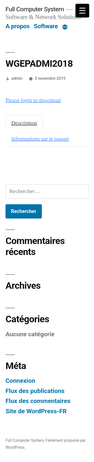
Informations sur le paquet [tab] (40, 138)
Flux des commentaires (38, 400)
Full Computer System (35, 9)
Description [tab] (24, 123)
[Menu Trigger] (82, 11)
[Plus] (65, 27)
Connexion (20, 380)
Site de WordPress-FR (36, 411)
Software (46, 26)
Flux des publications (35, 390)
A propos (18, 26)
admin (17, 78)
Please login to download (33, 100)
